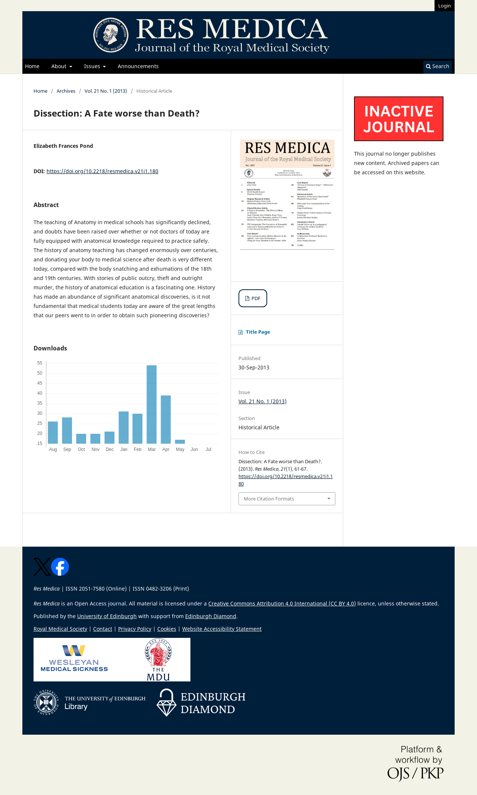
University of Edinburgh (107, 616)
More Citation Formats (269, 498)
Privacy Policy (134, 628)
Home (32, 66)
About (59, 66)
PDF (255, 298)
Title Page (258, 331)
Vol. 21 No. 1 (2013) (106, 91)
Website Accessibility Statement (222, 628)
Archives (66, 91)
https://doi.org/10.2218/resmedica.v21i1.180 (102, 171)
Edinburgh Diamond (210, 616)
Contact (102, 628)
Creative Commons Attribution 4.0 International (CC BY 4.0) (282, 603)
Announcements (138, 66)
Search (437, 66)
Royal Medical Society (60, 628)
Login (444, 5)
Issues (93, 66)
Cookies (166, 628)
